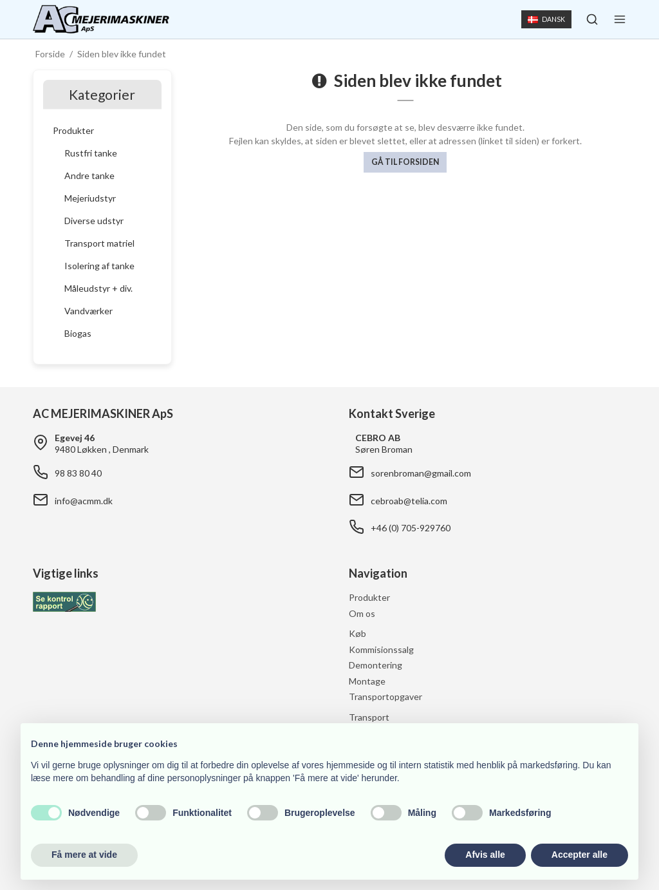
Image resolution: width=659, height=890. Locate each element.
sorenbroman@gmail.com (421, 473)
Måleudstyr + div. (98, 288)
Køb (357, 633)
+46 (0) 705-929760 (410, 527)
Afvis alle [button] (485, 854)
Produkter (73, 130)
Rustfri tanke (90, 152)
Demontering (375, 664)
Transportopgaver (385, 696)
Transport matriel (99, 243)
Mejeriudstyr (90, 198)
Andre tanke (89, 175)
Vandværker (88, 310)
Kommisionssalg (381, 649)
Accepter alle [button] (580, 854)
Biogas (77, 333)
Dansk (546, 19)
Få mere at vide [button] (84, 854)
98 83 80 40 (78, 473)
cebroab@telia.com (409, 500)
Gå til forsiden (405, 162)
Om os (362, 613)
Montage (367, 681)
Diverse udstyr (94, 220)
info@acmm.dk (84, 500)
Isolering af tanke (99, 265)
